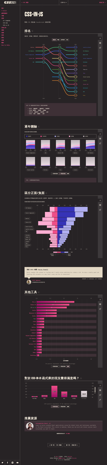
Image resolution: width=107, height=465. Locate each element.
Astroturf (90, 169)
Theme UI (27, 237)
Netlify (70, 456)
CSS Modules (90, 152)
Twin (26, 243)
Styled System (30, 169)
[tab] (100, 38)
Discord (74, 458)
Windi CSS (27, 239)
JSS (45, 152)
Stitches (45, 169)
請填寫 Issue (62, 458)
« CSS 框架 (55, 445)
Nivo (57, 456)
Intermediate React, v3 (43, 423)
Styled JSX (60, 152)
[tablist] (100, 44)
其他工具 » (72, 445)
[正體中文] (63, 2)
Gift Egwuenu (29, 282)
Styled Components (30, 152)
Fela (60, 169)
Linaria (75, 169)
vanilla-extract (29, 229)
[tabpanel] (64, 75)
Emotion (75, 152)
